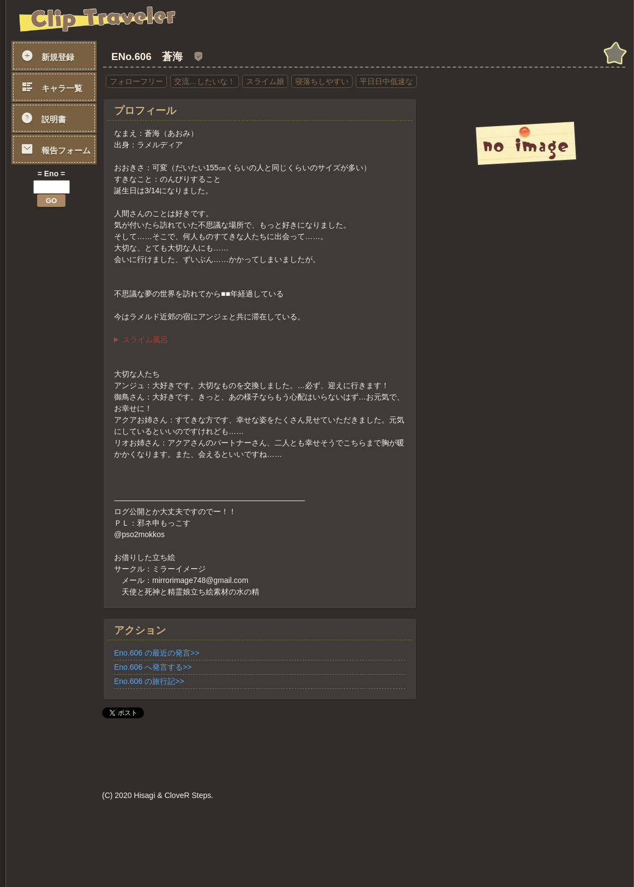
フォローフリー (136, 81)
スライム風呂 (145, 339)
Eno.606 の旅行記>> (149, 681)
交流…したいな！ (204, 81)
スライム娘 (265, 81)
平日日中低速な (386, 81)
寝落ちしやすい (322, 81)
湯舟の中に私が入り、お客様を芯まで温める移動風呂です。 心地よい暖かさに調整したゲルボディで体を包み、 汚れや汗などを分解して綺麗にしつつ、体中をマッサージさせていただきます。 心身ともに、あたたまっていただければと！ (259, 340)
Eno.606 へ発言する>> (153, 667)
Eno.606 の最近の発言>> (156, 652)
